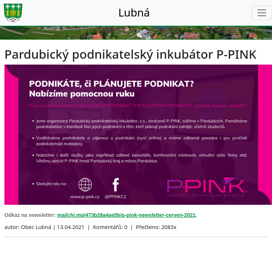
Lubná (134, 12)
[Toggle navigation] (261, 13)
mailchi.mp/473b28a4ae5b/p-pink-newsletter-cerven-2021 (126, 215)
